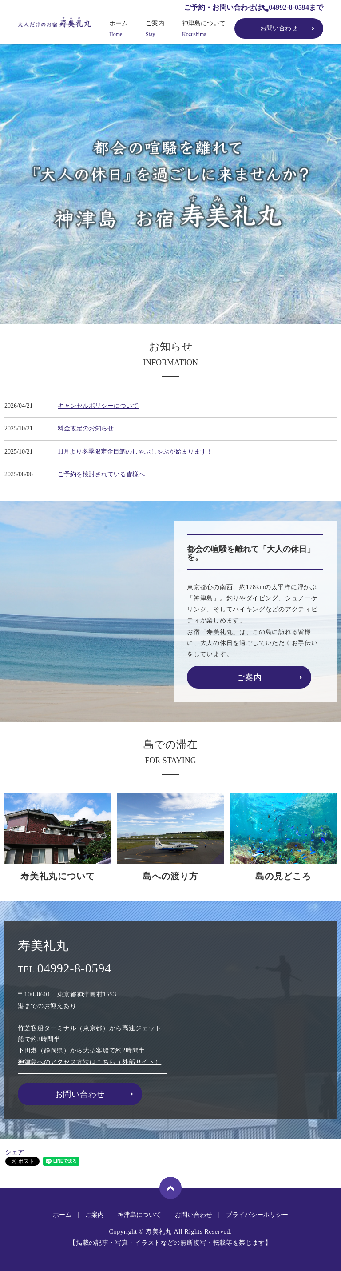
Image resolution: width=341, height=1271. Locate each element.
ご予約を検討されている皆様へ (101, 474)
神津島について (204, 29)
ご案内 (155, 29)
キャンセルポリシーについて (98, 405)
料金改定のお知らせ (86, 428)
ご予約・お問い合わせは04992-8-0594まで (253, 7)
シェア (14, 1152)
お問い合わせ (278, 28)
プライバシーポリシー (257, 1214)
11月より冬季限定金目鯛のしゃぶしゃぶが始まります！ (135, 451)
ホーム (118, 29)
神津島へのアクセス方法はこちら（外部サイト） (89, 1062)
